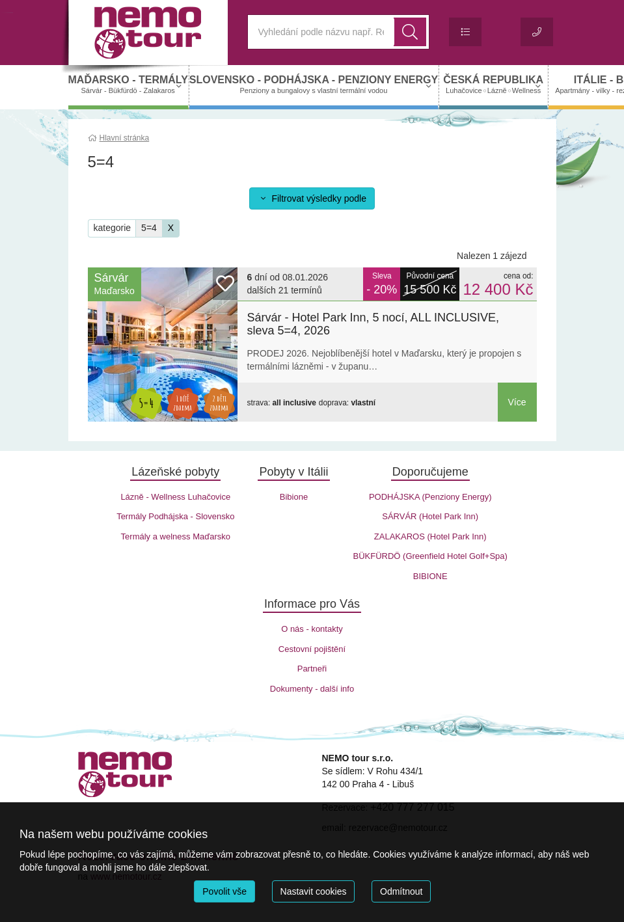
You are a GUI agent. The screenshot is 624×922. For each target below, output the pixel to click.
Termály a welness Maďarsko (175, 536)
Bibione (294, 497)
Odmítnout (401, 891)
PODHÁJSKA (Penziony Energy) (430, 497)
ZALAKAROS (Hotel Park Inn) (430, 536)
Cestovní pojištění (312, 649)
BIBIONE (430, 576)
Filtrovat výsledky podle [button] (312, 198)
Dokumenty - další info (312, 689)
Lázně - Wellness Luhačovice (175, 497)
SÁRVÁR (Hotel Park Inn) (430, 516)
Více (517, 402)
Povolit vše (224, 891)
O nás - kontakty (312, 629)
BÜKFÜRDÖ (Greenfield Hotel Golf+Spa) (430, 556)
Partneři (312, 668)
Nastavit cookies (313, 891)
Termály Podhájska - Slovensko (175, 516)
